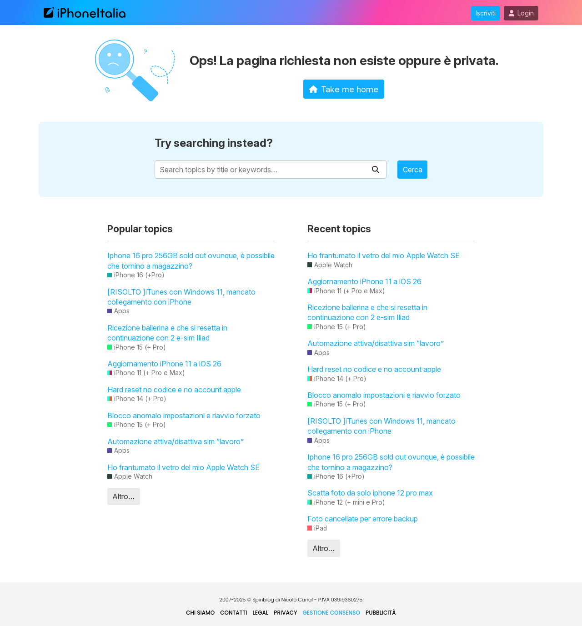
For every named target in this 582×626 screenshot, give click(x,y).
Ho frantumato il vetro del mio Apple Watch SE (183, 467)
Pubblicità (381, 612)
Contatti (233, 612)
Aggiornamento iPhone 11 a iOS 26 (164, 363)
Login (521, 13)
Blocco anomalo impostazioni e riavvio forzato (184, 415)
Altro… (123, 496)
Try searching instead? (214, 143)
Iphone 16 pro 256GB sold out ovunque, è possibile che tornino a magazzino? (191, 260)
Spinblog (263, 599)
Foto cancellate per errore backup (362, 518)
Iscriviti (486, 13)
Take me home (344, 89)
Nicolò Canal (297, 599)
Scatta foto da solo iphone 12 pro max (370, 492)
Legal (261, 612)
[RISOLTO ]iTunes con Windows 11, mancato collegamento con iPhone (181, 296)
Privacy (285, 612)
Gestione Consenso (331, 612)
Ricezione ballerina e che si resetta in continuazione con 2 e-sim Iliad (167, 332)
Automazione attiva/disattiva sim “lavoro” (175, 441)
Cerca (412, 169)
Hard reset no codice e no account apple (174, 389)
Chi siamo (200, 612)
